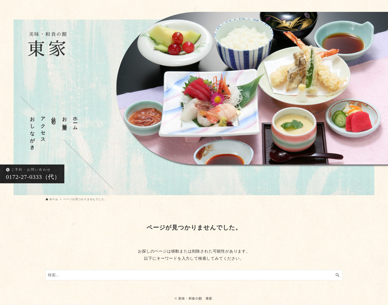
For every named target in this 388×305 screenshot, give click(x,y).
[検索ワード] (194, 275)
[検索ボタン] (337, 275)
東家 (48, 46)
